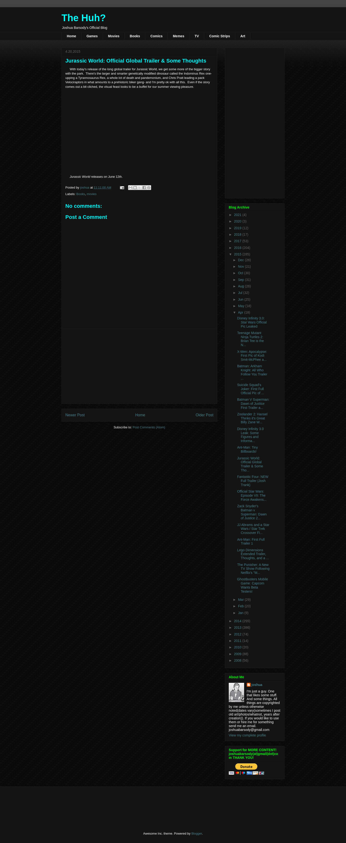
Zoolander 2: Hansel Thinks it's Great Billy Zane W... (252, 418)
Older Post (204, 415)
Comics (156, 36)
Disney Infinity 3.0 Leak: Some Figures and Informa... (250, 435)
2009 (238, 654)
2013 (238, 627)
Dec (241, 260)
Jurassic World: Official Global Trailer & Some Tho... (250, 464)
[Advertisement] (139, 366)
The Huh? (84, 18)
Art (242, 36)
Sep (241, 280)
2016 (238, 248)
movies (92, 194)
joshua (257, 685)
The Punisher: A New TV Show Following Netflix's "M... (253, 569)
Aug (241, 286)
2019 (238, 228)
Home (71, 36)
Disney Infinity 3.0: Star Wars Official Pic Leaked (252, 322)
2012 (238, 634)
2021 (238, 215)
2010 (238, 647)
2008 (238, 660)
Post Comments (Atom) (149, 427)
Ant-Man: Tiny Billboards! (247, 449)
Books (135, 36)
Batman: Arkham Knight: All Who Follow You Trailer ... (252, 372)
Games (92, 36)
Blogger (196, 833)
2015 (238, 254)
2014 (238, 621)
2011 (238, 641)
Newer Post (75, 415)
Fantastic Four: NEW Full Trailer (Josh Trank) (252, 481)
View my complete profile (247, 735)
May (241, 306)
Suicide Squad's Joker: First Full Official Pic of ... (250, 389)
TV (197, 36)
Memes (178, 36)
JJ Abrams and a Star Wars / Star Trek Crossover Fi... (253, 529)
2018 (238, 234)
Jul (240, 293)
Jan (241, 613)
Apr (241, 312)
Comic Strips (219, 36)
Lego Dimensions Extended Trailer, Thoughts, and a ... (253, 554)
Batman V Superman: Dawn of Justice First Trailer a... (253, 404)
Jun (241, 299)
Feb (241, 606)
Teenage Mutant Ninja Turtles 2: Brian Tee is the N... (250, 339)
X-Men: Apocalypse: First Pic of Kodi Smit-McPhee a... (252, 356)
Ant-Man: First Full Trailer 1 (251, 541)
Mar (241, 600)
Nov (241, 266)
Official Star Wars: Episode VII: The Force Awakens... (251, 495)
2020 (238, 221)
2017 (238, 241)
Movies (113, 36)
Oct (241, 273)
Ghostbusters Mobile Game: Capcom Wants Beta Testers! (252, 585)
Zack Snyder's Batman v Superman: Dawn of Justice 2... (252, 512)
